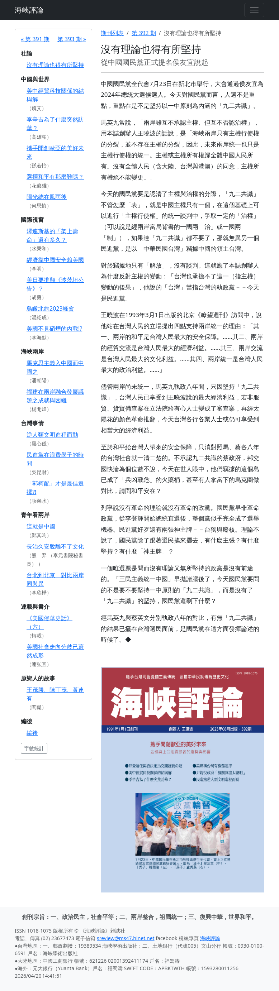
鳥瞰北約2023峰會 (50, 308)
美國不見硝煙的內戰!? (54, 328)
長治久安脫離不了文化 (55, 546)
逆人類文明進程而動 (52, 435)
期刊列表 (112, 33)
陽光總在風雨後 (47, 197)
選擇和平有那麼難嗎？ (55, 177)
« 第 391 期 (35, 39)
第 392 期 (144, 33)
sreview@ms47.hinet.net (126, 938)
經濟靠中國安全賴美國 (55, 260)
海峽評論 (29, 10)
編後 (32, 733)
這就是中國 (41, 526)
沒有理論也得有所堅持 (55, 65)
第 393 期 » (71, 39)
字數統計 (34, 748)
